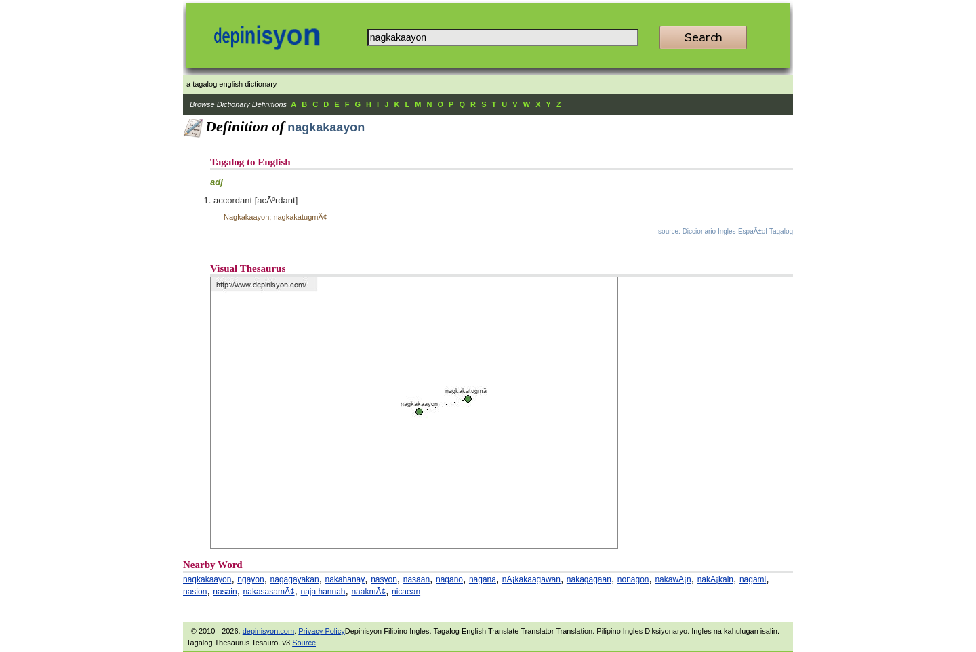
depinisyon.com (268, 631)
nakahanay (345, 579)
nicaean (406, 591)
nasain (225, 591)
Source (304, 642)
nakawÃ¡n (673, 579)
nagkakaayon (207, 579)
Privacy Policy (321, 631)
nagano (449, 579)
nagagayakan (294, 579)
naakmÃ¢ (368, 591)
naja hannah (322, 591)
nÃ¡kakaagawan (531, 579)
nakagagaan (589, 579)
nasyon (384, 579)
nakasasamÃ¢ (269, 591)
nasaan (416, 579)
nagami (752, 579)
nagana (482, 579)
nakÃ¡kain (715, 579)
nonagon (633, 579)
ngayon (250, 579)
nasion (195, 591)
